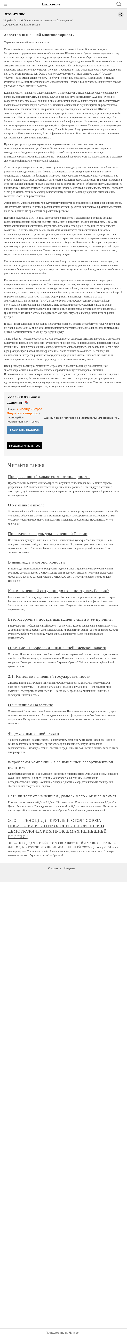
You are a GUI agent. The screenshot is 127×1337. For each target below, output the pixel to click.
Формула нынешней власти (33, 733)
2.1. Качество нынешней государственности (49, 676)
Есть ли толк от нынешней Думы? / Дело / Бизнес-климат (62, 796)
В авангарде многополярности (36, 562)
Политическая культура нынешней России (47, 533)
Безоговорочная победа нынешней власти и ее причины (60, 619)
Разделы (69, 868)
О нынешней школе (26, 505)
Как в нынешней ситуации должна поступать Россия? (58, 590)
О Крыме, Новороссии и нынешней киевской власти (57, 648)
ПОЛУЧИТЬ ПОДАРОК (25, 429)
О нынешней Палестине (30, 705)
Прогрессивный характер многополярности (49, 476)
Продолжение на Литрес (24, 445)
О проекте (54, 868)
